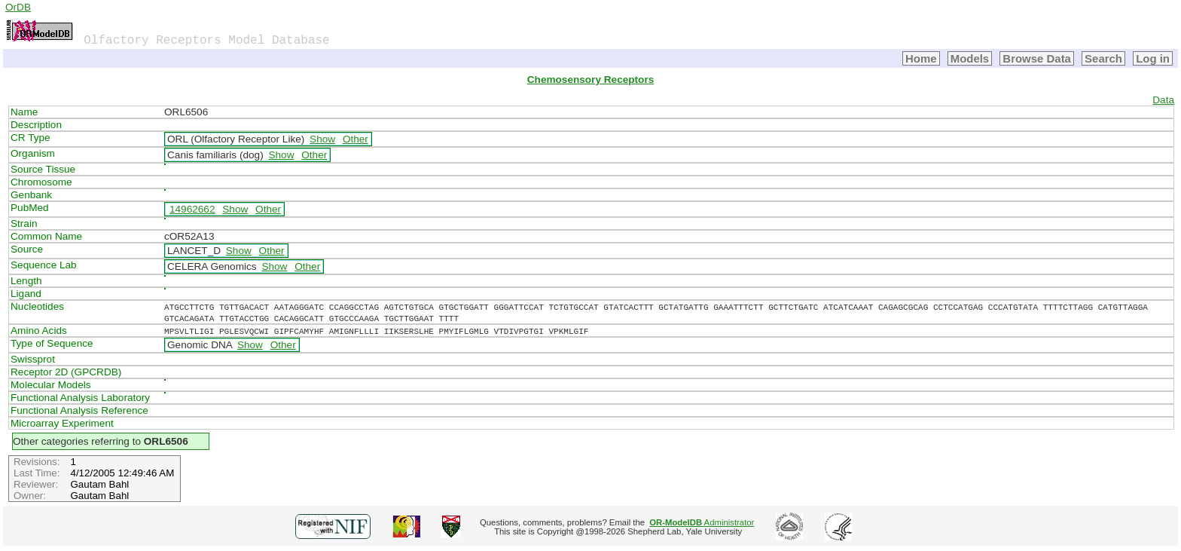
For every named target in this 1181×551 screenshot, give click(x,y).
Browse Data (1036, 58)
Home (921, 58)
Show (322, 139)
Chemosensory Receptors (590, 79)
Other (355, 139)
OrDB (18, 7)
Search (1103, 58)
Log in (1153, 58)
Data (1163, 100)
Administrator (701, 522)
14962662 (192, 209)
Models (970, 58)
